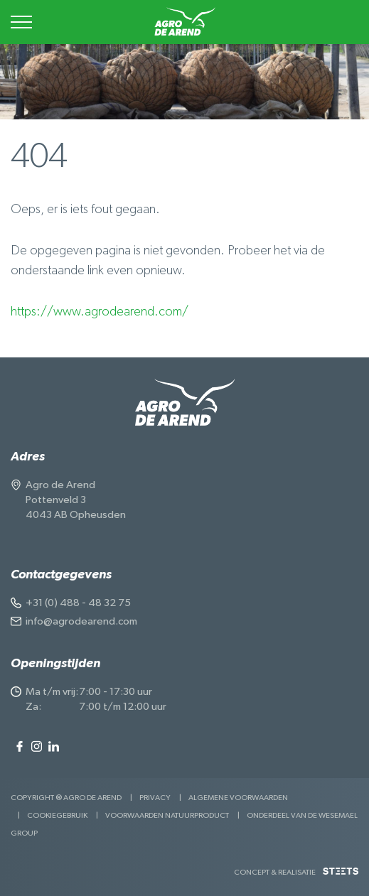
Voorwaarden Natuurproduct (167, 815)
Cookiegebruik (57, 815)
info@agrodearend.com (81, 621)
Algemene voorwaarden (238, 797)
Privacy (155, 797)
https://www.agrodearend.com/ (99, 312)
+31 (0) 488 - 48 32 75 (78, 603)
